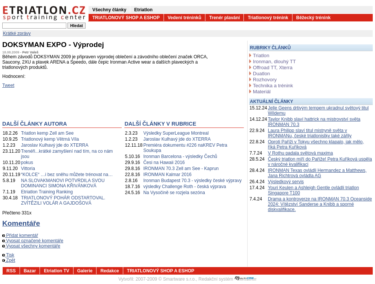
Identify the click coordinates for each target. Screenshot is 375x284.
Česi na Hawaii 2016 (164, 162)
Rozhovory (265, 79)
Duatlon (261, 73)
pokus (27, 162)
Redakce (109, 270)
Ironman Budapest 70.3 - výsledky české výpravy (192, 180)
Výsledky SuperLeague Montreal (175, 133)
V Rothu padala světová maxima (300, 153)
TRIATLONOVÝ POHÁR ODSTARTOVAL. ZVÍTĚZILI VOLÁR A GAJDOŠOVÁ (63, 200)
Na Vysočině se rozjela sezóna (174, 192)
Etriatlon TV (56, 270)
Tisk (8, 255)
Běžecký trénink (313, 17)
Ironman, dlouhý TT (274, 61)
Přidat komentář (20, 235)
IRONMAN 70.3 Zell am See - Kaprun (181, 168)
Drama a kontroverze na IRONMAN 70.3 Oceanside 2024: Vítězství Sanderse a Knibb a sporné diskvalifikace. (320, 204)
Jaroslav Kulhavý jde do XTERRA (55, 145)
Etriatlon (143, 9)
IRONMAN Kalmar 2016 (167, 174)
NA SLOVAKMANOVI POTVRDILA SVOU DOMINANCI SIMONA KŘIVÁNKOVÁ (63, 183)
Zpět (8, 260)
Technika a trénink (273, 85)
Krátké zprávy (17, 33)
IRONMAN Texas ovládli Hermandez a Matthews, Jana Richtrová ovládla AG (317, 173)
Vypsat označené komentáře (32, 240)
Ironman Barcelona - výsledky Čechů (180, 156)
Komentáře (21, 223)
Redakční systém (228, 279)
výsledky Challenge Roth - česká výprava (184, 186)
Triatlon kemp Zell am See (47, 133)
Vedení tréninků (184, 17)
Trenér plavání (224, 17)
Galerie (85, 270)
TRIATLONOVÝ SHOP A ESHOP (126, 17)
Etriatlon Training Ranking (47, 191)
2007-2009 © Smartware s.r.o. (166, 279)
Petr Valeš (30, 52)
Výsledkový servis (286, 181)
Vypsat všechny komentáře (31, 246)
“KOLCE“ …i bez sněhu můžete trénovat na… (67, 174)
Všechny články (109, 9)
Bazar (30, 270)
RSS (11, 270)
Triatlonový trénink (268, 17)
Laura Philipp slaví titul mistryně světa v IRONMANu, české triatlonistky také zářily (310, 133)
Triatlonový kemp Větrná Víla (50, 139)
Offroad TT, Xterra (272, 67)
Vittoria (28, 168)
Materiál (262, 91)
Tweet (8, 85)
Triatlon (261, 55)
